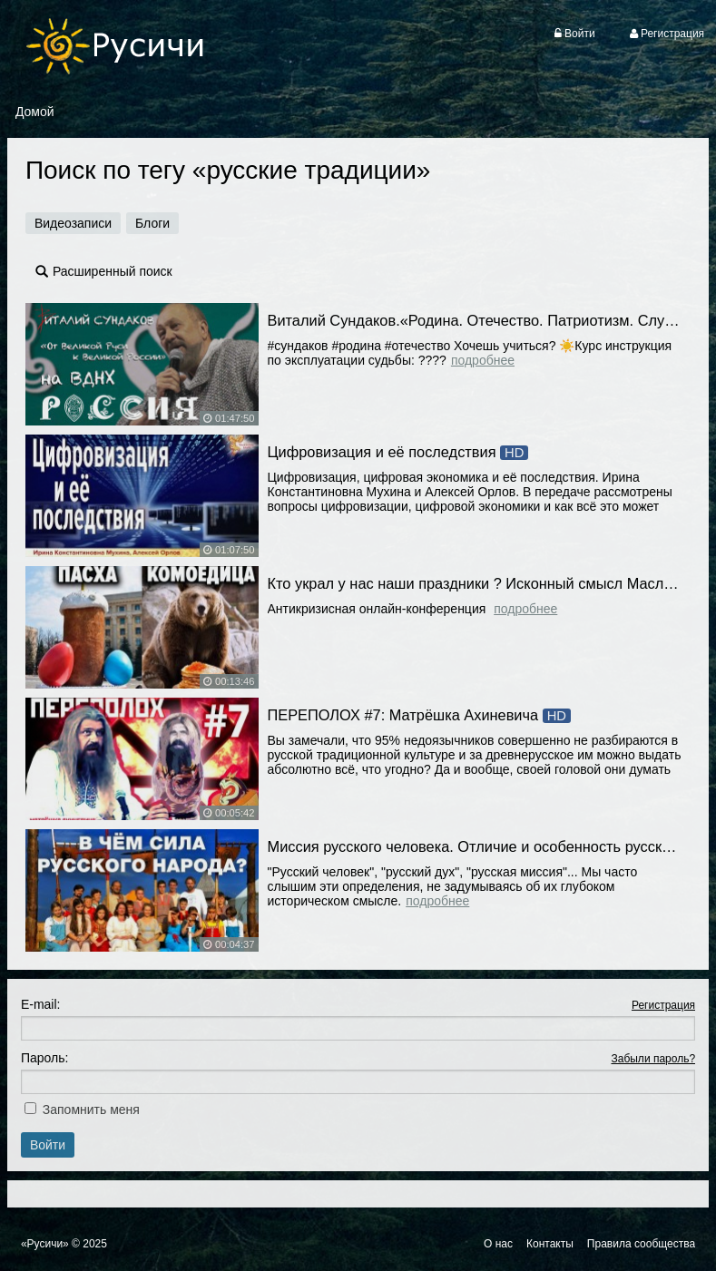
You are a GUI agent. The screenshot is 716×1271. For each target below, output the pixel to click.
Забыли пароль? (653, 1058)
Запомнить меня (91, 1109)
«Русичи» (45, 1243)
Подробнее (483, 360)
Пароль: (44, 1058)
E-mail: (41, 1004)
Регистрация (663, 1005)
